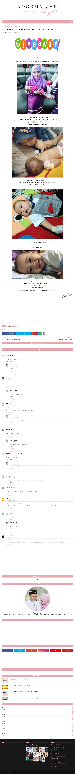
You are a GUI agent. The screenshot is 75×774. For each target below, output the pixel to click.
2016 (37, 726)
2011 (37, 735)
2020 (37, 716)
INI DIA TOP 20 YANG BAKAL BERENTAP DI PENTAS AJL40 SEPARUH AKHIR (61, 746)
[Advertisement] (37, 313)
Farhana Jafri (55, 744)
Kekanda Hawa (10, 536)
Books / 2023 (31, 745)
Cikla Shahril (9, 378)
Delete (11, 361)
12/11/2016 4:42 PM (14, 417)
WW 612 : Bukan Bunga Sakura (59, 760)
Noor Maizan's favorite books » (41, 763)
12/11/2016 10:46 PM (10, 455)
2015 (37, 728)
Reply (7, 361)
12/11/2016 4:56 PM (10, 430)
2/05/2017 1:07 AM (14, 524)
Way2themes (15, 771)
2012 (37, 733)
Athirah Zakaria (10, 487)
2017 (37, 723)
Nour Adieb (9, 513)
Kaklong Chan (10, 355)
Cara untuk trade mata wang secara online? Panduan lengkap (61, 755)
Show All (53, 766)
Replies (9, 363)
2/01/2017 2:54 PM (10, 514)
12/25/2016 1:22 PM (10, 500)
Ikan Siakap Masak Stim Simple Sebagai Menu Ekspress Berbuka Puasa (29, 698)
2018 (37, 721)
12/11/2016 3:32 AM (14, 392)
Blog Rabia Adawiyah (57, 749)
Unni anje (8, 476)
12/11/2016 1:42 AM (10, 379)
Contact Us (70, 771)
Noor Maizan (5, 32)
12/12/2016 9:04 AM (10, 477)
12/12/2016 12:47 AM (14, 464)
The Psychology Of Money (14, 453)
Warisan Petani (55, 758)
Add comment (10, 551)
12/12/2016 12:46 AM (14, 441)
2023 (37, 709)
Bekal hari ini (55, 751)
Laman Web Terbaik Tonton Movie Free (20, 679)
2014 (37, 730)
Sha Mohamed (10, 429)
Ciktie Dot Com (55, 762)
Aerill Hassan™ (55, 753)
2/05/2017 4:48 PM (10, 537)
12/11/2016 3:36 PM (10, 405)
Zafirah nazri (10, 499)
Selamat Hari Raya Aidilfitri (58, 763)
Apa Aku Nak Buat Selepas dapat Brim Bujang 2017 (23, 691)
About (64, 771)
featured (9, 326)
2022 (37, 712)
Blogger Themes (31, 771)
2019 (37, 719)
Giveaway (7, 26)
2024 (37, 707)
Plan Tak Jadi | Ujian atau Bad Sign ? (19, 685)
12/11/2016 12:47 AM (10, 356)
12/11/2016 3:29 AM (14, 366)
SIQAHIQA (9, 403)
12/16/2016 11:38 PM (10, 489)
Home (3, 26)
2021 (37, 714)
